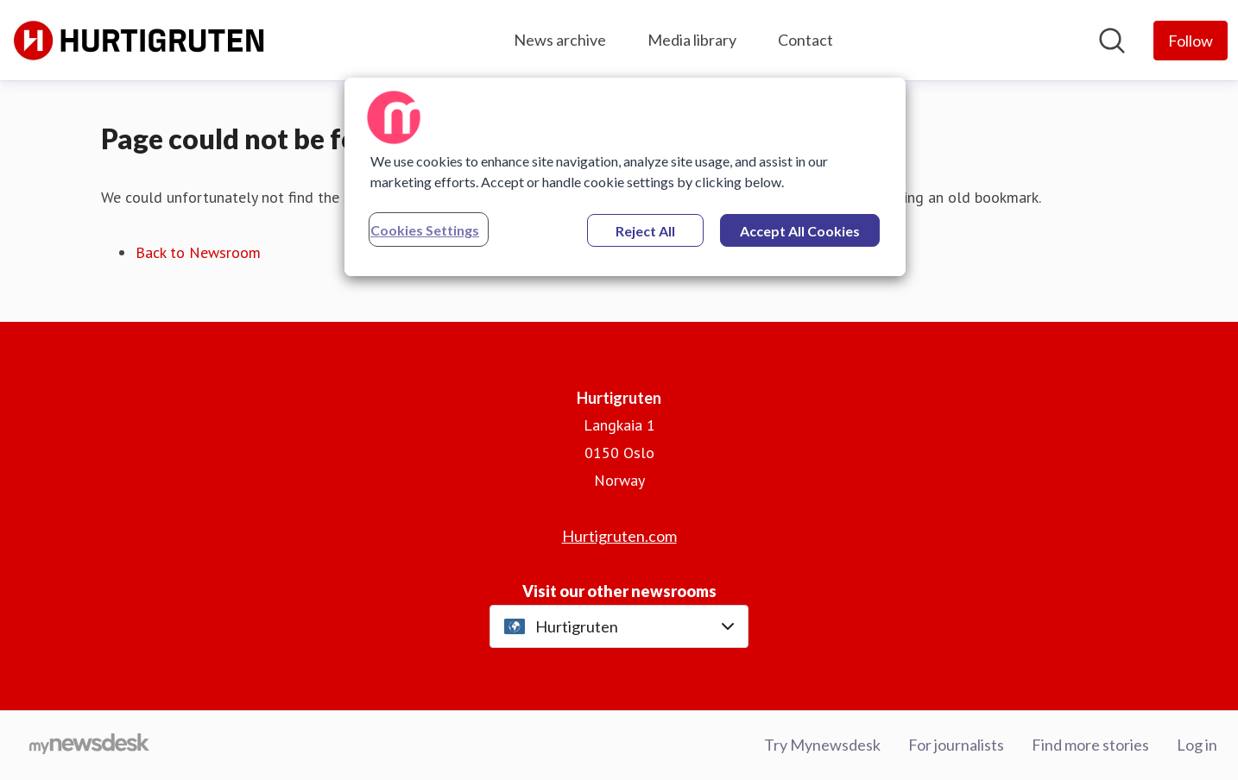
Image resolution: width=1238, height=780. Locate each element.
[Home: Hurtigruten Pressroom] (139, 40)
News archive (560, 39)
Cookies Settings (424, 230)
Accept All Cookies (800, 231)
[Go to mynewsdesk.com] (89, 745)
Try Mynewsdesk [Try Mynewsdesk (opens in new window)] (822, 744)
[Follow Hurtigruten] (1190, 40)
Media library (691, 39)
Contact (805, 39)
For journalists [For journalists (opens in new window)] (956, 744)
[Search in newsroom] (1112, 40)
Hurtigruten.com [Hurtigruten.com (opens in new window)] (619, 535)
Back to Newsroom (198, 252)
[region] (625, 177)
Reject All (645, 231)
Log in (1197, 744)
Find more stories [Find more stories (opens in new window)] (1090, 744)
